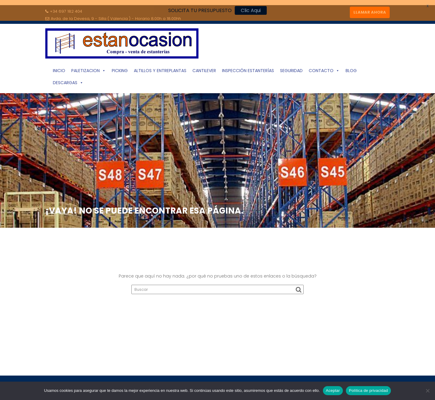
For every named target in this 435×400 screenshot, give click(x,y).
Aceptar (333, 390)
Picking (120, 68)
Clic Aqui (251, 10)
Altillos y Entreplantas (160, 68)
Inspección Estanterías (248, 68)
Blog (351, 68)
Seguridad (291, 68)
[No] (427, 391)
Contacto (324, 68)
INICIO (59, 68)
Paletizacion (88, 68)
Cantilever (204, 68)
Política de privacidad (368, 390)
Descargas (68, 80)
